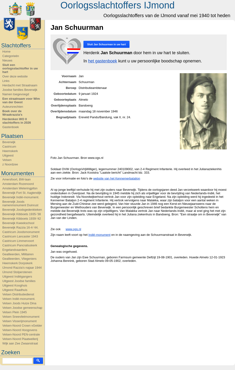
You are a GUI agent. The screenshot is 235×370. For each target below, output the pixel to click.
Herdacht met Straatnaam (19, 85)
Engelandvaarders (14, 250)
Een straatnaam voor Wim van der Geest (21, 100)
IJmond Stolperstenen (17, 272)
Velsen (7, 160)
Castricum (9, 146)
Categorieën (10, 56)
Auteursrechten (12, 106)
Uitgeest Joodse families (18, 281)
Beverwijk (9, 142)
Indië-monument (99, 234)
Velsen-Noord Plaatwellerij (20, 339)
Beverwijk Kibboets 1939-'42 (21, 218)
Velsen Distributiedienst (18, 294)
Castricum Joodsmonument (20, 232)
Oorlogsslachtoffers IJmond (117, 5)
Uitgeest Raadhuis (14, 290)
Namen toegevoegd (15, 94)
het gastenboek (102, 61)
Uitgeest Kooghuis (14, 285)
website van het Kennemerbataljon (116, 178)
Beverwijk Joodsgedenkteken (22, 209)
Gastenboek (10, 127)
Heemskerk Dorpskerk (17, 263)
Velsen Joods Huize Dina (19, 303)
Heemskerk (10, 151)
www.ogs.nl (73, 229)
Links (5, 81)
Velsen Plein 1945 (14, 312)
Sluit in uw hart (106, 44)
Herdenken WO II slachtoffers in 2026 (16, 120)
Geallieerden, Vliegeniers (19, 258)
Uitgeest (8, 155)
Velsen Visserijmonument (19, 321)
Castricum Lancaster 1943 (20, 236)
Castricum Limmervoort (18, 241)
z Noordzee (10, 164)
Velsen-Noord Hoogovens (19, 330)
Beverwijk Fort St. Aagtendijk (21, 193)
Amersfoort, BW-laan (16, 179)
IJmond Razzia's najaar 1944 (22, 267)
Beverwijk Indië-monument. (20, 197)
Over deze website (15, 76)
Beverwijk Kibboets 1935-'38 (21, 214)
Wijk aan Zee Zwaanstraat (20, 343)
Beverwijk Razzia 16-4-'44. (20, 227)
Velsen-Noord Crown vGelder (22, 325)
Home (6, 51)
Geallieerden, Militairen (18, 254)
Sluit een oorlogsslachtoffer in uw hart (20, 68)
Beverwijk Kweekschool (18, 223)
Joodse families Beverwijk (19, 90)
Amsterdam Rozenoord (18, 184)
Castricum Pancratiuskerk (19, 245)
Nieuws (7, 60)
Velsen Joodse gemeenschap (22, 307)
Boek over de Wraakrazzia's (12, 112)
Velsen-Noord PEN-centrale (21, 334)
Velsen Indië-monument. (18, 299)
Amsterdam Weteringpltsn (19, 188)
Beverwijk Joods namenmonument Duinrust (20, 203)
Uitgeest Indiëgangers (17, 276)
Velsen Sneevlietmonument (20, 316)
